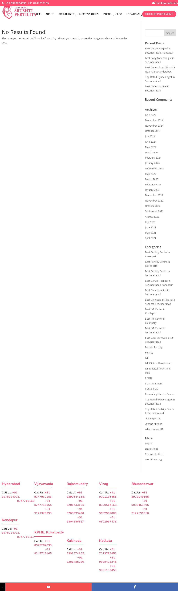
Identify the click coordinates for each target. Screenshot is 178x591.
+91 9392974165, (76, 552)
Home (37, 14)
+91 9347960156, (43, 495)
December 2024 (154, 120)
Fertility (149, 352)
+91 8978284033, (16, 3)
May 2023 (150, 173)
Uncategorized (153, 418)
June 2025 (150, 114)
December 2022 (154, 195)
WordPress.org (153, 459)
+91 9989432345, (108, 560)
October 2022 (152, 206)
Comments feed (154, 454)
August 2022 (152, 216)
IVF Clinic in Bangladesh (158, 363)
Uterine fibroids (153, 423)
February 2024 (153, 157)
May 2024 (150, 147)
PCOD (148, 378)
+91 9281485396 (75, 560)
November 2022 (154, 200)
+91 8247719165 (38, 3)
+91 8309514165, (108, 503)
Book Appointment (159, 14)
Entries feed (151, 448)
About (50, 14)
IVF (146, 358)
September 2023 (154, 168)
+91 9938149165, (140, 495)
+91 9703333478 (75, 511)
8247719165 (18, 501)
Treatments (66, 14)
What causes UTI (154, 429)
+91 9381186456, (108, 495)
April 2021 (150, 238)
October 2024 (152, 130)
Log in (148, 443)
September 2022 (154, 211)
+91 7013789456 (107, 552)
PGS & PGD (151, 388)
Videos (107, 14)
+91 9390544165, (76, 495)
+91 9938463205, (140, 503)
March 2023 (151, 179)
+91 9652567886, (108, 511)
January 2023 (152, 189)
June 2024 (150, 141)
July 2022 (150, 222)
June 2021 (150, 227)
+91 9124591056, (140, 511)
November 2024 (154, 125)
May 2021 (150, 232)
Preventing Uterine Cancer (159, 394)
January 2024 (152, 163)
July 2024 (150, 136)
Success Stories (89, 14)
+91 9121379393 (43, 511)
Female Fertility (153, 347)
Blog (119, 14)
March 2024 (151, 152)
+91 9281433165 (75, 503)
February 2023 (153, 184)
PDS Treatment (154, 383)
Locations (133, 14)
